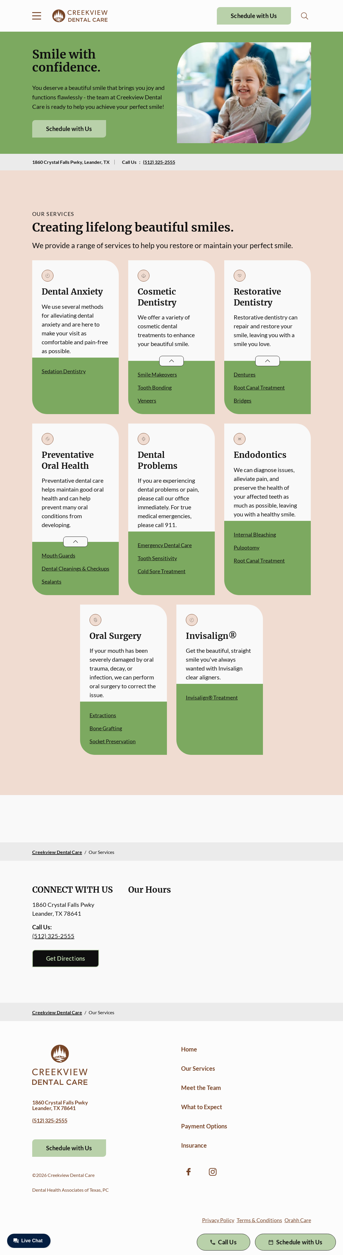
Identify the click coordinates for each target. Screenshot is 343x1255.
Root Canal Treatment (259, 387)
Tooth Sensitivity (157, 558)
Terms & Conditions (259, 1220)
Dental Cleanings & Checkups (75, 568)
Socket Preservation (113, 741)
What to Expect (201, 1106)
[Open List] (171, 361)
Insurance (194, 1145)
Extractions (103, 715)
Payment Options (204, 1126)
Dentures (245, 374)
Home (189, 1049)
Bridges (242, 400)
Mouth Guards (58, 555)
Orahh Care (298, 1220)
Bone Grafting (106, 728)
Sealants (51, 581)
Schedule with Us (254, 15)
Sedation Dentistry (64, 371)
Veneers (147, 400)
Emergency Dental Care (165, 545)
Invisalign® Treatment (212, 697)
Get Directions (65, 958)
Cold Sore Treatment (162, 571)
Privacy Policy (218, 1220)
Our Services (198, 1068)
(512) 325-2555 (159, 162)
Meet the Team (201, 1087)
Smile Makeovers (157, 374)
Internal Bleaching (255, 534)
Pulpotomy (246, 547)
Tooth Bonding (155, 387)
